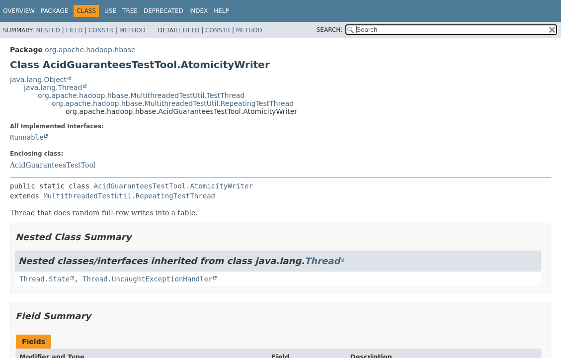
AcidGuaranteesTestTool (52, 165)
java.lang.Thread (53, 87)
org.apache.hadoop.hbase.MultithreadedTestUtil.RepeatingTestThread (173, 103)
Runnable (26, 137)
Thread (322, 261)
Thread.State (44, 279)
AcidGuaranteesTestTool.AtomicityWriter (173, 186)
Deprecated (163, 10)
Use (110, 10)
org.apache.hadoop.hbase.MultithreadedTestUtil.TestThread (141, 95)
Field (74, 30)
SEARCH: (330, 29)
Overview (19, 10)
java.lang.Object (38, 80)
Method (132, 30)
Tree (130, 10)
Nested (48, 30)
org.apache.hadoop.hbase (90, 50)
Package (54, 10)
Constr (100, 30)
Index (198, 10)
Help (221, 10)
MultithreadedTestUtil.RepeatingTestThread (129, 196)
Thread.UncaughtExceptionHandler (147, 279)
